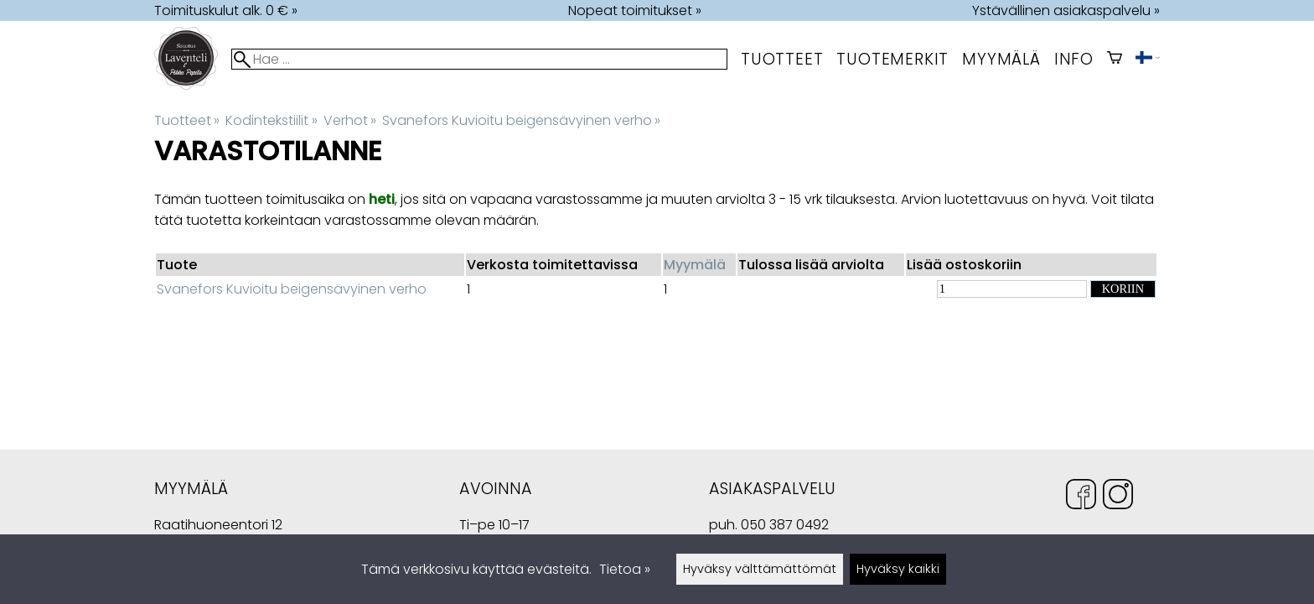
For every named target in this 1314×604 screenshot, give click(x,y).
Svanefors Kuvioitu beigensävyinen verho (521, 120)
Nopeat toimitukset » (634, 10)
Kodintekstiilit (271, 120)
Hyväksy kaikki (897, 568)
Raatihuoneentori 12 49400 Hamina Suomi (218, 526)
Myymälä (695, 264)
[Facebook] (1081, 497)
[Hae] (479, 59)
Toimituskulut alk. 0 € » (225, 10)
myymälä (1001, 59)
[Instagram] (1118, 497)
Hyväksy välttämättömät (759, 568)
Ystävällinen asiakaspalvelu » (1066, 10)
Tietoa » (624, 569)
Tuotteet (782, 59)
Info (1074, 59)
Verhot (349, 120)
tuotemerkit (892, 59)
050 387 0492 (785, 524)
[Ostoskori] (1114, 59)
